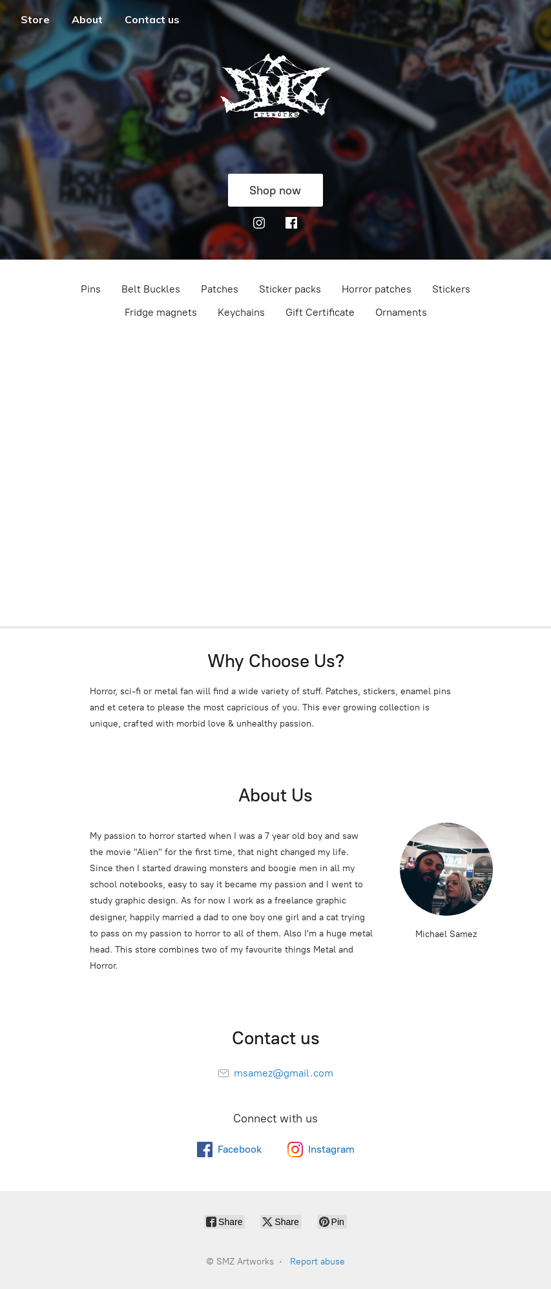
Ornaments (401, 312)
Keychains (241, 312)
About (87, 19)
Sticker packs (290, 289)
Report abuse (317, 1261)
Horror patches (376, 289)
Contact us (152, 19)
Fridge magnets (161, 312)
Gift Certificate (320, 312)
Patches (219, 289)
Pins (91, 289)
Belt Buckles (150, 289)
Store (35, 19)
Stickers (451, 289)
